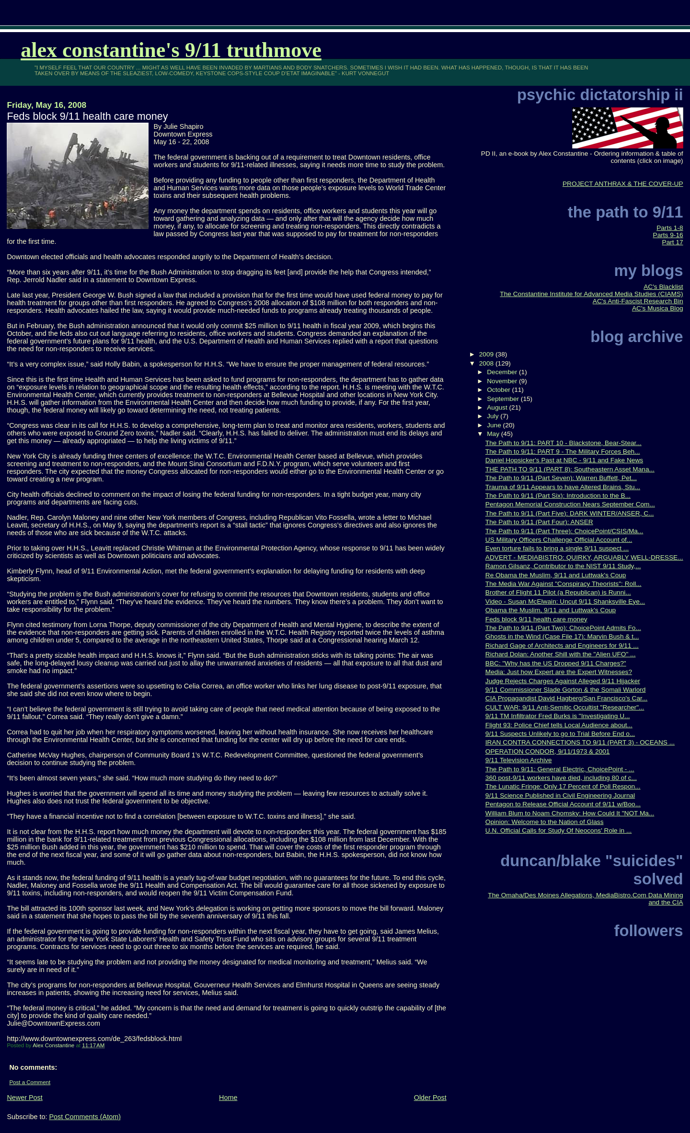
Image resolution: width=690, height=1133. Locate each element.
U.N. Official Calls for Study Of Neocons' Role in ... (558, 830)
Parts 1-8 (669, 227)
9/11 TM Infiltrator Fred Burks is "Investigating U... (557, 716)
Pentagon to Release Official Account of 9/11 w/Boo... (563, 804)
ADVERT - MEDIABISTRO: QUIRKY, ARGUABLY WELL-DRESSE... (584, 557)
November (503, 381)
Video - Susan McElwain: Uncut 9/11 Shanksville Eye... (565, 601)
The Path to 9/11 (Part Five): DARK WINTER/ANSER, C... (569, 513)
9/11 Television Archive (518, 760)
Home (228, 1097)
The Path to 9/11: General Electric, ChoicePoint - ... (559, 769)
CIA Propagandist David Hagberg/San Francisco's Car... (566, 698)
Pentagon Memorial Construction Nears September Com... (570, 504)
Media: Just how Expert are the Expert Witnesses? (558, 671)
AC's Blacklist (663, 286)
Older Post (430, 1097)
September (504, 398)
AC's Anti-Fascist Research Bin (638, 301)
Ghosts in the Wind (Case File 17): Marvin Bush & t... (562, 636)
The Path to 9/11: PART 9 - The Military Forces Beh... (562, 451)
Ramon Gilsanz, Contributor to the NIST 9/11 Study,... (563, 566)
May (494, 433)
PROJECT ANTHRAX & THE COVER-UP (623, 183)
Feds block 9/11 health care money (536, 619)
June (495, 425)
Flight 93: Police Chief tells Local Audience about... (558, 725)
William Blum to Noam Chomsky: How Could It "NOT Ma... (570, 813)
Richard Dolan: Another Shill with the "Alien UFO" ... (560, 654)
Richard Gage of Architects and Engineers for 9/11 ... (562, 645)
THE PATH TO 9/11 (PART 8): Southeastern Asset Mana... (570, 469)
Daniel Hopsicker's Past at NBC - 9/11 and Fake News (564, 460)
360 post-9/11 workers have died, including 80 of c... (561, 777)
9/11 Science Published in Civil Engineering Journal (560, 795)
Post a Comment (29, 1082)
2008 (487, 363)
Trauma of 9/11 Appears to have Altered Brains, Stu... (562, 487)
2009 (487, 354)
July (493, 416)
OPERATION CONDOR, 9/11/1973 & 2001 (547, 751)
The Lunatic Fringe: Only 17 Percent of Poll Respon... (563, 786)
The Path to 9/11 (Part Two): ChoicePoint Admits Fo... (563, 627)
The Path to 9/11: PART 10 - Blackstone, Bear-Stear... (563, 442)
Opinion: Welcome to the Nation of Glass (544, 821)
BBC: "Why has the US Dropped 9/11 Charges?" (555, 663)
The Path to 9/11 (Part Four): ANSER (539, 522)
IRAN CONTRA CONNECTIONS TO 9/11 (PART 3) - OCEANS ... (580, 742)
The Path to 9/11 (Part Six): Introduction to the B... (558, 495)
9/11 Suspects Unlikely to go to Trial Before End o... (560, 733)
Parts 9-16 (668, 235)
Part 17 (672, 242)
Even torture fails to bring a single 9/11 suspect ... (557, 548)
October (499, 389)
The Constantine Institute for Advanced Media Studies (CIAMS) (591, 294)
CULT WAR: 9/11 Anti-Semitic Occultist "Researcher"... (564, 707)
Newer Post (24, 1097)
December (503, 372)
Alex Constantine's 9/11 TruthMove (171, 50)
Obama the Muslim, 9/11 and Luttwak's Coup (550, 610)
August (498, 407)
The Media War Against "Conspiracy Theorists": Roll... (563, 583)
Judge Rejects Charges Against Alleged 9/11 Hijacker (562, 681)
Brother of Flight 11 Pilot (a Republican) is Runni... (558, 592)
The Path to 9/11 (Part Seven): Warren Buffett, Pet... (561, 477)
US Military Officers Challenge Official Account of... (558, 539)
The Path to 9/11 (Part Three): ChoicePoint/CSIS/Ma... (564, 531)
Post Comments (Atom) (85, 1117)
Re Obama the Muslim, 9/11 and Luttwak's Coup (555, 575)
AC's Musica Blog (657, 308)
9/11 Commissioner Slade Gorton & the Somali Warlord (565, 689)
